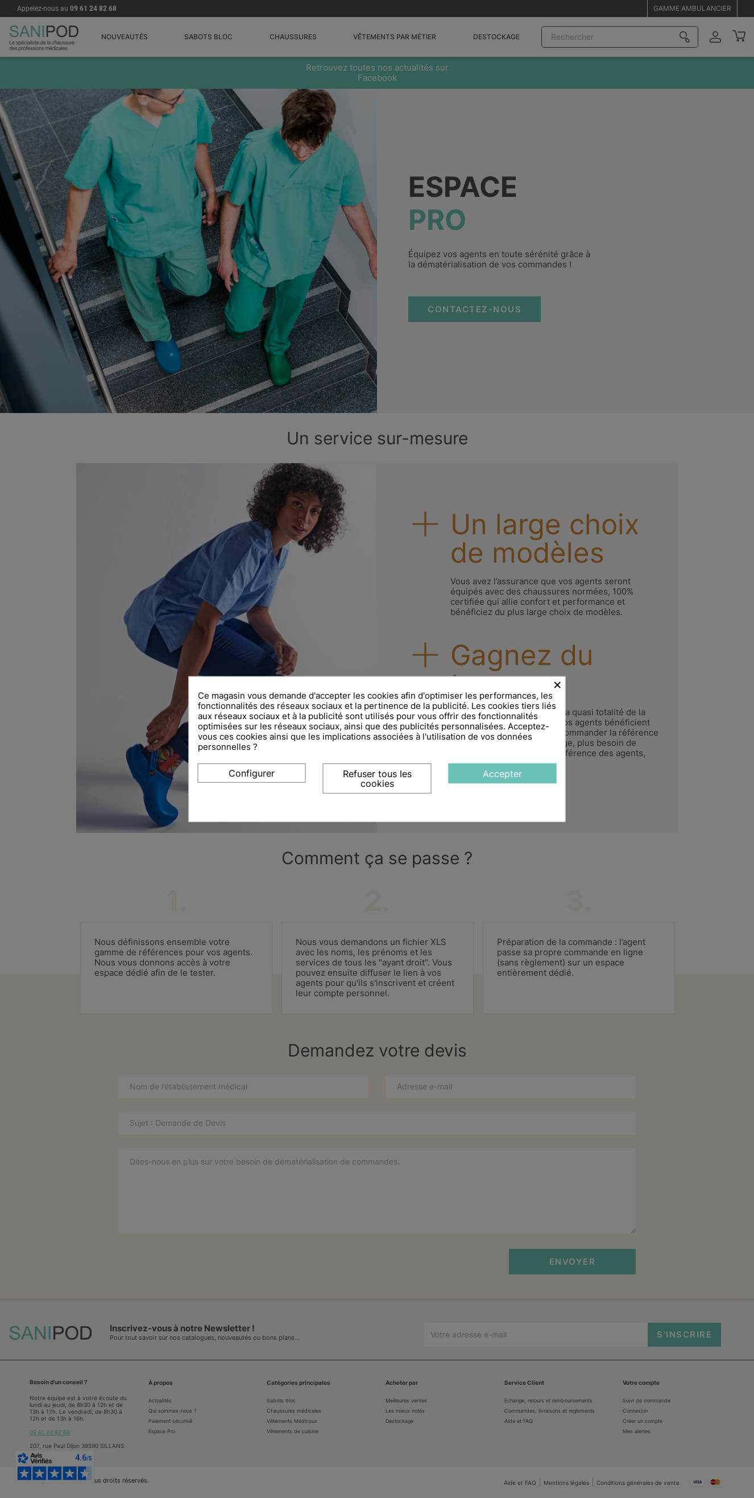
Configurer (252, 772)
